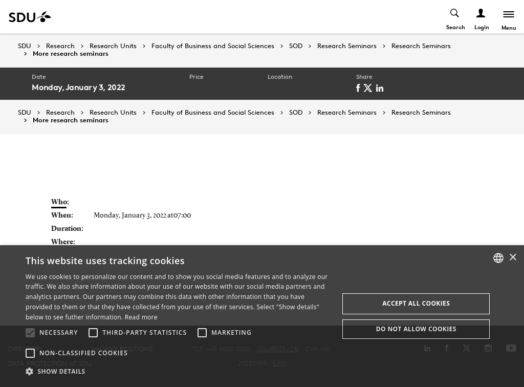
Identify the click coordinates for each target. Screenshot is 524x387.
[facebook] (359, 88)
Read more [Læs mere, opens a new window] (141, 317)
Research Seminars (347, 46)
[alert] (262, 316)
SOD (295, 46)
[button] (30, 332)
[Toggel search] (455, 16)
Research (60, 46)
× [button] (512, 258)
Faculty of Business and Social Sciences (212, 46)
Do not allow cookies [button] (416, 329)
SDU (24, 45)
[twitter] (369, 88)
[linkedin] (381, 88)
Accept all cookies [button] (416, 303)
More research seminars (70, 53)
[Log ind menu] (481, 16)
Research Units (113, 46)
